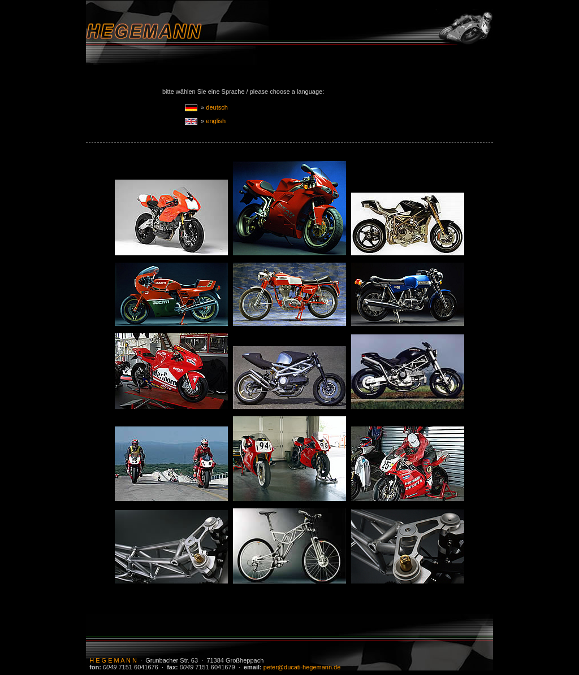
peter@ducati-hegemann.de (302, 667)
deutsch (217, 107)
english (216, 120)
